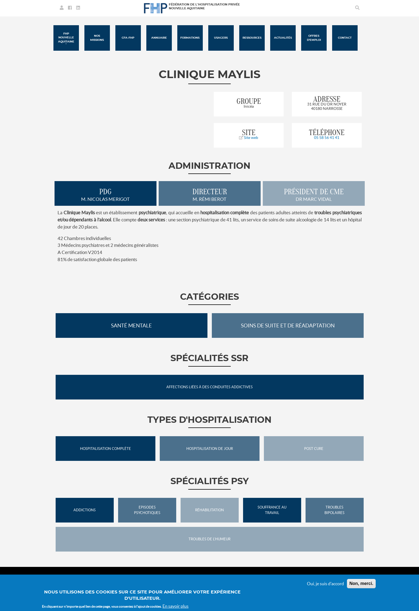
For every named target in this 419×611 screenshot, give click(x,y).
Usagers (221, 37)
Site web (248, 137)
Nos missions (97, 38)
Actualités (283, 37)
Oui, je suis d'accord (325, 583)
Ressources (252, 37)
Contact (345, 37)
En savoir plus (176, 606)
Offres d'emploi (314, 38)
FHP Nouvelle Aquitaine (66, 37)
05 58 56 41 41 (326, 137)
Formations (189, 37)
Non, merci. (361, 583)
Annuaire (159, 37)
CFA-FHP (128, 37)
